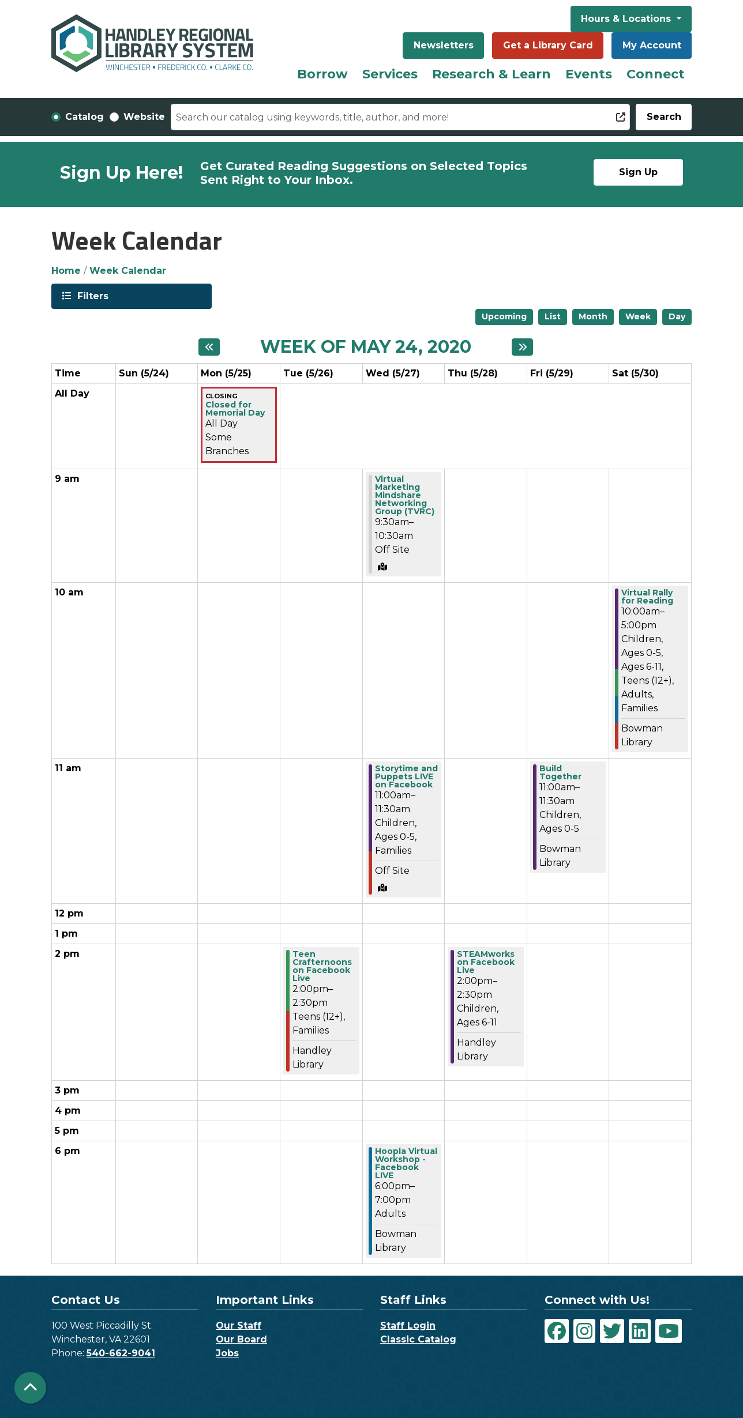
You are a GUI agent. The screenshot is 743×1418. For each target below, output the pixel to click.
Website (144, 116)
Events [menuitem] (588, 74)
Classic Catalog (418, 1339)
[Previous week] (209, 347)
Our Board (241, 1339)
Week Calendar (127, 270)
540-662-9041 (121, 1353)
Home (66, 270)
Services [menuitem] (390, 74)
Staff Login (408, 1325)
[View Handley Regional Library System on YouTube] (668, 1331)
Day (677, 316)
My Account (651, 45)
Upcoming (504, 316)
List (553, 316)
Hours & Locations (627, 18)
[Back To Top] (30, 1388)
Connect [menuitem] (655, 74)
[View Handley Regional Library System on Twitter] (612, 1331)
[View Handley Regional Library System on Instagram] (584, 1331)
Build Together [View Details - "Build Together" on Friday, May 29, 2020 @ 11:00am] (560, 772)
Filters (92, 295)
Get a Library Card (548, 45)
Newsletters (444, 45)
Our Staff (238, 1325)
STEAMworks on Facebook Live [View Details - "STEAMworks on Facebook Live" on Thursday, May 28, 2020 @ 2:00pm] (486, 962)
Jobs (227, 1353)
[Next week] (522, 347)
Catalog (84, 116)
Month (593, 316)
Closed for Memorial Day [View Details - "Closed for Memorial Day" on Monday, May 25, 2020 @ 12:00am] (235, 409)
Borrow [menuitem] (322, 74)
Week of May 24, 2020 (365, 347)
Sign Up (638, 172)
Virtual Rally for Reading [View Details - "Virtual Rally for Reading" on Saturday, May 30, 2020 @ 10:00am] (647, 597)
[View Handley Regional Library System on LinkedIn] (640, 1331)
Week (638, 316)
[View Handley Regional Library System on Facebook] (557, 1331)
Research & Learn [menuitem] (491, 74)
